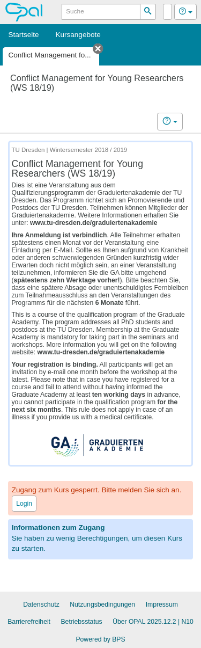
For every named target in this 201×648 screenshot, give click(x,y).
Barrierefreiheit (29, 621)
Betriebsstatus (81, 621)
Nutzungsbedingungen (102, 604)
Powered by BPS (100, 639)
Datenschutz (41, 604)
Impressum (162, 604)
